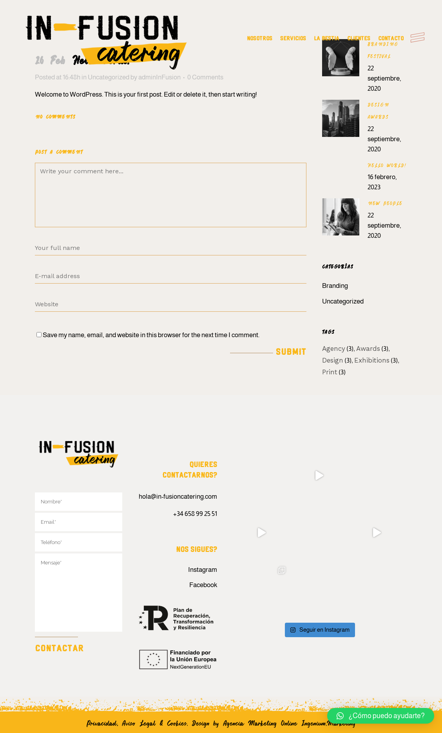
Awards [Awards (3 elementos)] (372, 348)
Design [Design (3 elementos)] (336, 360)
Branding (335, 285)
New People (385, 203)
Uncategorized (343, 301)
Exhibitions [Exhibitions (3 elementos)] (376, 360)
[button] (380, 716)
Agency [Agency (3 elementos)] (337, 348)
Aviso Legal (139, 723)
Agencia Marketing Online (262, 723)
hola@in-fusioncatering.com (178, 496)
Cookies (177, 723)
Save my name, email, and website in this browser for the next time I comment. (151, 335)
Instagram (202, 569)
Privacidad (101, 723)
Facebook (203, 585)
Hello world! (387, 165)
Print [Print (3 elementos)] (334, 372)
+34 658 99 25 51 (195, 513)
